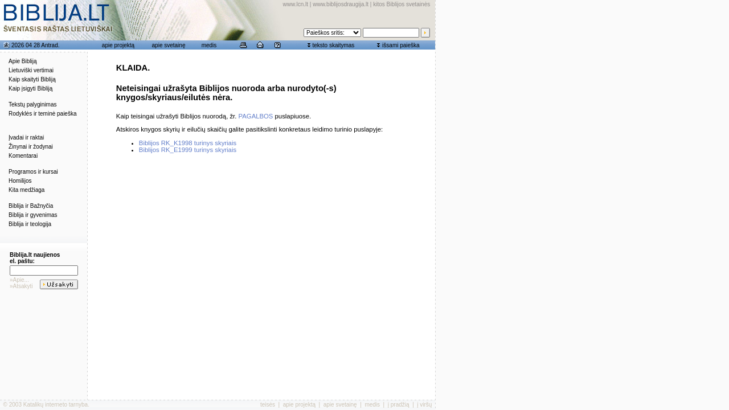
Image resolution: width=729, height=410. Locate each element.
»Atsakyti (21, 286)
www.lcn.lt (295, 4)
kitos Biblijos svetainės (401, 4)
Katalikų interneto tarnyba (55, 404)
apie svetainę (169, 45)
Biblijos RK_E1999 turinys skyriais (187, 149)
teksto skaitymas (333, 45)
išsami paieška (401, 45)
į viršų (424, 404)
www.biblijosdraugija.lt (340, 4)
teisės (267, 404)
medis (209, 45)
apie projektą (118, 45)
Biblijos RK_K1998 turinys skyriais (187, 143)
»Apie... (19, 280)
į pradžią (398, 404)
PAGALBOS (256, 116)
